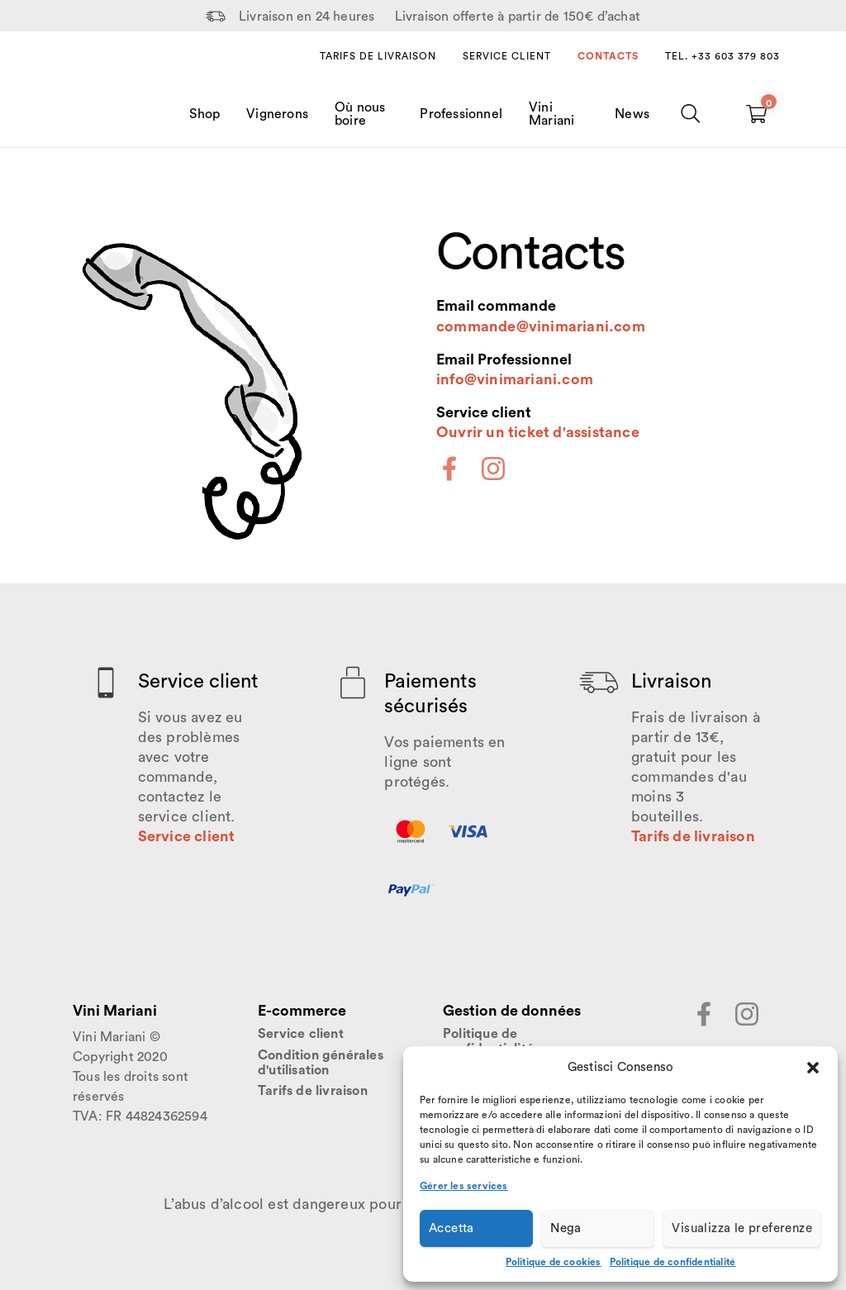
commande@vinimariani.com (540, 326)
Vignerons (277, 114)
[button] (813, 1067)
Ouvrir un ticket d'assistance (537, 432)
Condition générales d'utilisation (320, 1063)
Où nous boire (360, 114)
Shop (204, 114)
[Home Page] (108, 97)
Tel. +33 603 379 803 (722, 56)
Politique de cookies (553, 1262)
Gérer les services (464, 1186)
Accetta (451, 1228)
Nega (566, 1228)
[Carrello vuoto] (756, 114)
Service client (507, 56)
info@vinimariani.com (514, 379)
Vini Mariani (551, 114)
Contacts (608, 56)
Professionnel (461, 114)
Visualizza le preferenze (742, 1228)
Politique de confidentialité (673, 1262)
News (632, 114)
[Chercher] (691, 114)
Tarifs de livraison (378, 56)
